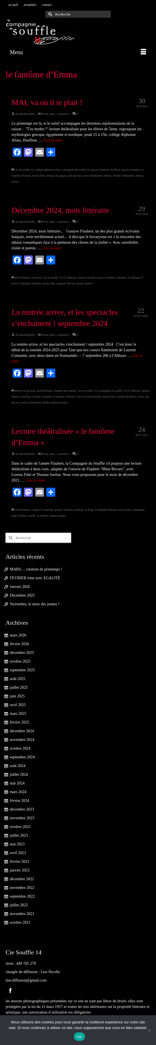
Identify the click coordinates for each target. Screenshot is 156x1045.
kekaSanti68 (26, 113)
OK (79, 1037)
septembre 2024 (22, 757)
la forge (89, 509)
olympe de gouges (56, 175)
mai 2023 (17, 844)
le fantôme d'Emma (30, 283)
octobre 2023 (20, 827)
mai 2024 (17, 783)
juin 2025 (17, 696)
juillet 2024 (19, 774)
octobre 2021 (20, 922)
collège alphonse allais (48, 169)
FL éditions (69, 277)
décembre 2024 (22, 731)
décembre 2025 (22, 653)
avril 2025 (18, 705)
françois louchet (86, 277)
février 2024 (19, 800)
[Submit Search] (49, 14)
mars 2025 (18, 713)
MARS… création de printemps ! (36, 569)
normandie (138, 509)
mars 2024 (18, 792)
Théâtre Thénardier (123, 175)
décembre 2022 (22, 879)
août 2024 (18, 766)
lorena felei (38, 175)
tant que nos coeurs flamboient (85, 175)
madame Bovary (65, 283)
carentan (36, 277)
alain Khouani (22, 277)
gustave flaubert (100, 169)
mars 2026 (18, 635)
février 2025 (19, 722)
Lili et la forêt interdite (89, 396)
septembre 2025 (22, 670)
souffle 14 (33, 515)
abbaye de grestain (24, 390)
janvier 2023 (19, 870)
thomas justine (84, 283)
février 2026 (19, 644)
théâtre (107, 175)
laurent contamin (130, 169)
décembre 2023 (22, 809)
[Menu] (78, 52)
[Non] (149, 1030)
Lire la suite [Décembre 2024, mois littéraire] (51, 248)
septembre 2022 (22, 896)
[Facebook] (10, 990)
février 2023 (19, 861)
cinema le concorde (42, 509)
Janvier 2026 (20, 587)
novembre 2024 (22, 740)
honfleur (115, 169)
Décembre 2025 (22, 595)
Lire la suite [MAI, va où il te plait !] (53, 140)
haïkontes (121, 277)
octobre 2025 (20, 661)
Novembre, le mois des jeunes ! (34, 604)
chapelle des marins (65, 390)
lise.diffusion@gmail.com (26, 980)
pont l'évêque (19, 515)
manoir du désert (126, 396)
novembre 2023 (22, 818)
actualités (63, 113)
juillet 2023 (19, 835)
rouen (140, 396)
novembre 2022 (22, 888)
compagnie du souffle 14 (76, 169)
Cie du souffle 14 (24, 169)
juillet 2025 (19, 687)
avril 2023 (18, 853)
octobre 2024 (20, 748)
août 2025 (18, 679)
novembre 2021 (22, 914)
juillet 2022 (19, 905)
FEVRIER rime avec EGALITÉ (35, 578)
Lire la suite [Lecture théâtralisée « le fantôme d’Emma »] (35, 480)
